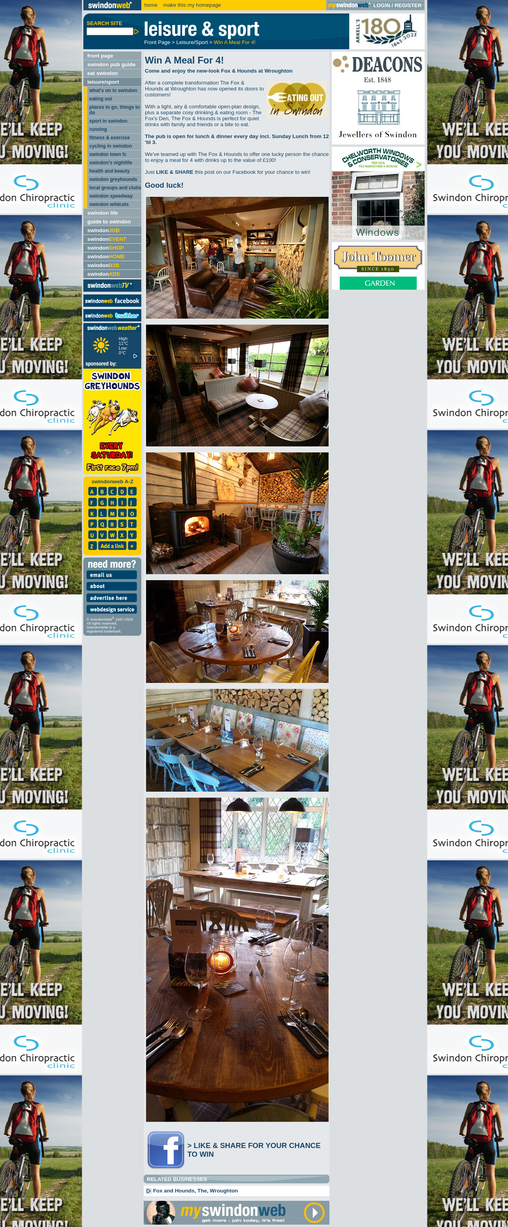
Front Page (157, 42)
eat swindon (102, 73)
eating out (100, 99)
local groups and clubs (115, 187)
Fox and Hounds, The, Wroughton (192, 1191)
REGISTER (407, 5)
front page (100, 56)
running (98, 129)
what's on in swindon (113, 90)
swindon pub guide (111, 64)
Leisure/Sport (192, 42)
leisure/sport (103, 82)
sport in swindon (108, 121)
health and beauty (109, 171)
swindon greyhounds (113, 179)
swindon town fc (108, 154)
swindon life (102, 213)
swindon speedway (111, 196)
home (150, 5)
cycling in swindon (110, 146)
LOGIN (381, 5)
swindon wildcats (109, 204)
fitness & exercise (109, 137)
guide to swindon (109, 222)
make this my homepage (191, 5)
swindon (103, 230)
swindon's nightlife (110, 162)
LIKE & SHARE (174, 172)
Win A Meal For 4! (235, 42)
